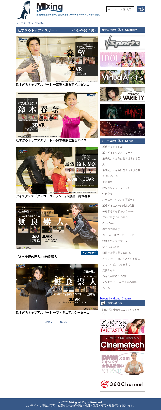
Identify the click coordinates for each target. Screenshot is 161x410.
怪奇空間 (107, 193)
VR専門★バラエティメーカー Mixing (60, 10)
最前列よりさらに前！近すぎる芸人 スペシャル (121, 173)
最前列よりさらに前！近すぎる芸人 (121, 161)
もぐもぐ (107, 288)
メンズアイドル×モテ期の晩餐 (119, 282)
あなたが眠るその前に (115, 276)
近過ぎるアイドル (112, 146)
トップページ (23, 23)
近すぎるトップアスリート (117, 152)
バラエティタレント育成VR (118, 199)
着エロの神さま (111, 229)
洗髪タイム (108, 270)
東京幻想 (107, 182)
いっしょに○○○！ (112, 246)
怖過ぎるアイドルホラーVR (118, 211)
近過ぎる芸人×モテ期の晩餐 (118, 205)
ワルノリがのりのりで (115, 217)
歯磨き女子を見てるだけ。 (117, 252)
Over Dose (108, 223)
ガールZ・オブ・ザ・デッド (118, 235)
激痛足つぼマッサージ (115, 240)
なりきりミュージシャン (116, 187)
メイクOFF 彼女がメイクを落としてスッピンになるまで (121, 261)
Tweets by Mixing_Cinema (115, 298)
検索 (141, 9)
